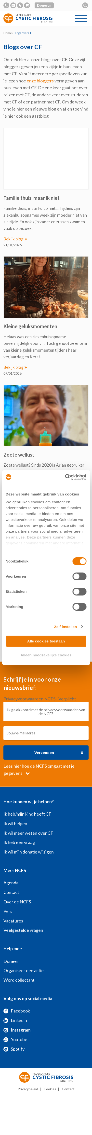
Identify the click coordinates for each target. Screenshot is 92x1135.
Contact (11, 892)
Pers (7, 911)
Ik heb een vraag (19, 842)
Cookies (50, 1089)
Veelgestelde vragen (23, 930)
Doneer (10, 961)
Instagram (16, 1030)
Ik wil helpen (15, 823)
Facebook (16, 1010)
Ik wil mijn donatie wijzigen (28, 851)
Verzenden (59, 752)
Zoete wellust (18, 455)
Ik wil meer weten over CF (28, 833)
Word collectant (19, 980)
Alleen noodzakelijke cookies (46, 655)
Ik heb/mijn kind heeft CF (27, 814)
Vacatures (13, 920)
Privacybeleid (28, 1089)
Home (7, 33)
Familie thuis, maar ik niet (31, 198)
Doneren (44, 5)
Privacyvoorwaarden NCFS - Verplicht (39, 698)
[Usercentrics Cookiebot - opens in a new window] (65, 477)
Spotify (14, 1049)
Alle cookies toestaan (46, 641)
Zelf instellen (65, 627)
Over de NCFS (17, 901)
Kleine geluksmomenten (30, 326)
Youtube (15, 1039)
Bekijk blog (15, 238)
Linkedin (15, 1020)
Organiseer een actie (23, 970)
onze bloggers (40, 80)
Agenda (10, 882)
